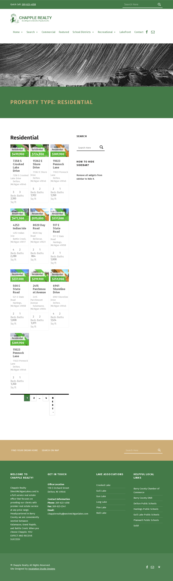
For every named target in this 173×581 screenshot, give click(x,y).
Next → (53, 405)
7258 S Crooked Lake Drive (18, 166)
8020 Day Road (39, 226)
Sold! (136, 525)
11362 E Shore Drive (37, 164)
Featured (64, 32)
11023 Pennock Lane (58, 164)
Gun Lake (101, 496)
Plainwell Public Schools (146, 520)
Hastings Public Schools (146, 509)
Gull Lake (101, 490)
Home (18, 32)
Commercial (48, 32)
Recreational (107, 32)
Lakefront (125, 32)
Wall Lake (101, 513)
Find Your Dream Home (24, 450)
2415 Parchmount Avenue (39, 289)
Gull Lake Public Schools (146, 514)
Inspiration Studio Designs (41, 568)
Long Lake (101, 502)
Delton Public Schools (145, 503)
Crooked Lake (103, 485)
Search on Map (50, 450)
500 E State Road (16, 289)
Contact (138, 32)
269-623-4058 (29, 4)
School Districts (83, 32)
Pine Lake (101, 507)
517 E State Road (56, 228)
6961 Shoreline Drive (59, 289)
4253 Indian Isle (19, 226)
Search (32, 32)
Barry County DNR (143, 497)
